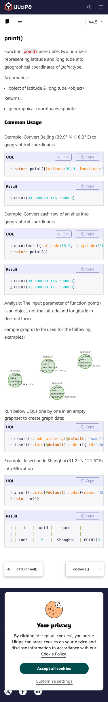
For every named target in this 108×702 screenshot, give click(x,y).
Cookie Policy (53, 654)
